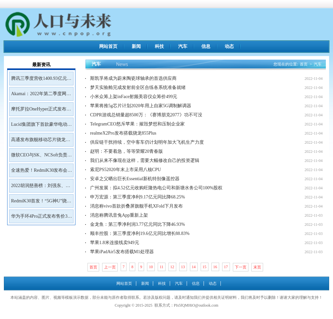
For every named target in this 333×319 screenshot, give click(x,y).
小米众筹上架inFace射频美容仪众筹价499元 (133, 96)
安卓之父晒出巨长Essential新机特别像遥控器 (135, 178)
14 (194, 267)
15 (204, 267)
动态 (229, 46)
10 (151, 267)
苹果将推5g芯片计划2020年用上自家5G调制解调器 (140, 105)
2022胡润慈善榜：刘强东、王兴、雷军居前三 (40, 187)
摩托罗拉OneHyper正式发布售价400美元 (41, 111)
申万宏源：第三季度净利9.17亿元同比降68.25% (137, 197)
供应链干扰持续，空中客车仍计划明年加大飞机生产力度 (147, 142)
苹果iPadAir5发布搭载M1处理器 (122, 251)
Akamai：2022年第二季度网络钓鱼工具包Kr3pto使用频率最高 (41, 95)
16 (215, 267)
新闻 (136, 46)
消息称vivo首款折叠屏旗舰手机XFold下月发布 (136, 206)
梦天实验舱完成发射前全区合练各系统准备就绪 (138, 87)
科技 (159, 46)
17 (226, 267)
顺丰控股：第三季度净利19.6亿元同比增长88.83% (140, 233)
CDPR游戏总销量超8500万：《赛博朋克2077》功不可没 (146, 114)
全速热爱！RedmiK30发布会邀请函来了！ (41, 172)
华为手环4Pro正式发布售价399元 (41, 218)
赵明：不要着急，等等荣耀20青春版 (126, 151)
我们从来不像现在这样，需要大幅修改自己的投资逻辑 (144, 160)
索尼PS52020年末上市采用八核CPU (125, 169)
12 (172, 267)
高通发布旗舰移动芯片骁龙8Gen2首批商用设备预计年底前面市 (40, 141)
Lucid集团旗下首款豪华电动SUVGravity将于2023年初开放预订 (41, 126)
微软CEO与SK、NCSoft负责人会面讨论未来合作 (41, 157)
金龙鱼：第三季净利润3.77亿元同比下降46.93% (137, 224)
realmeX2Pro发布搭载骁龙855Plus (123, 133)
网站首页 (108, 46)
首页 (304, 64)
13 (183, 267)
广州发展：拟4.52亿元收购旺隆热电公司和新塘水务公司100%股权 (156, 187)
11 (162, 267)
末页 (257, 267)
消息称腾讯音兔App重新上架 (119, 215)
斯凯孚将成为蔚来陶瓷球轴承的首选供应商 (133, 78)
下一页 (240, 267)
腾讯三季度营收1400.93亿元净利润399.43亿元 (41, 80)
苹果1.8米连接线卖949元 (114, 242)
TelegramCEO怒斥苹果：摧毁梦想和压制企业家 (137, 124)
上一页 (110, 267)
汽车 (182, 46)
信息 (205, 46)
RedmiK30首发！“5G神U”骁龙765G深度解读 (41, 203)
